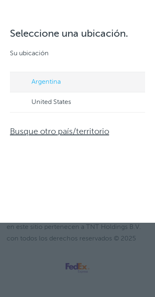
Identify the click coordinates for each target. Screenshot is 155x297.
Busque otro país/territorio (59, 132)
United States (43, 102)
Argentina (38, 82)
